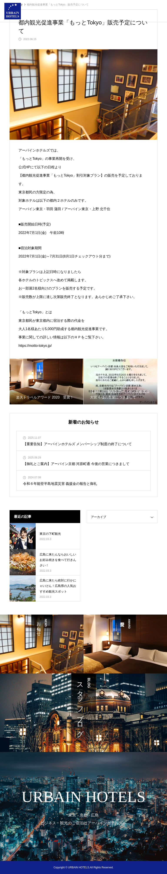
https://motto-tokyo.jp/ (35, 346)
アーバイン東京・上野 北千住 (87, 209)
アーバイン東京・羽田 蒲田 (39, 209)
